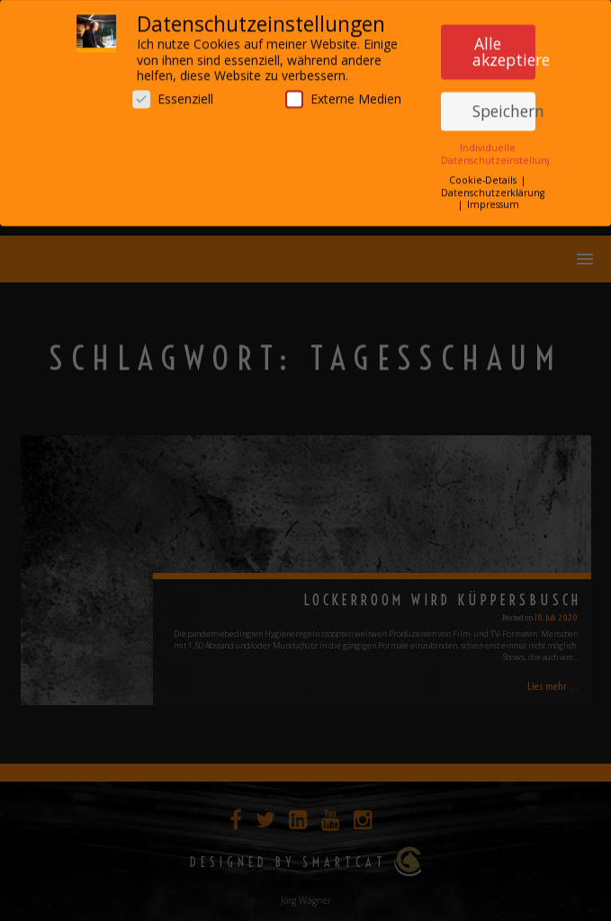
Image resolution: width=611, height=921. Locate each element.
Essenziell (172, 94)
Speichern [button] (503, 107)
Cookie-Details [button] (484, 176)
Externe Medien (343, 94)
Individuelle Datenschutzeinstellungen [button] (502, 150)
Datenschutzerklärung (492, 188)
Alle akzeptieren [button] (503, 48)
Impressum (493, 200)
